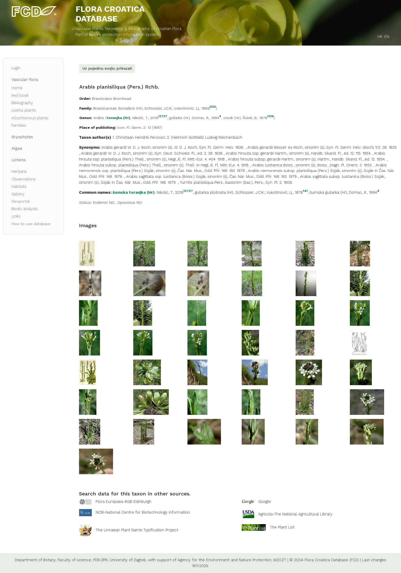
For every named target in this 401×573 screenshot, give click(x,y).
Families (19, 125)
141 (305, 191)
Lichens (19, 160)
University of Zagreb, (128, 560)
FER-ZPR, (100, 560)
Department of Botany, (35, 560)
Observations (24, 179)
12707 (162, 116)
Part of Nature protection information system (117, 34)
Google (264, 501)
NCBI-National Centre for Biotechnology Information (143, 512)
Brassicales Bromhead (111, 98)
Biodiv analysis (25, 209)
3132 (213, 107)
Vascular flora (25, 79)
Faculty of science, (75, 560)
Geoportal (21, 201)
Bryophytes (22, 137)
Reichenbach (230, 137)
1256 (270, 116)
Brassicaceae (105, 108)
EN (386, 36)
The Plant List (282, 527)
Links (16, 216)
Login (16, 68)
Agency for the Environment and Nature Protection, (224, 560)
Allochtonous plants (30, 118)
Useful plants (24, 110)
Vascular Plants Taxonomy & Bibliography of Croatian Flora (128, 28)
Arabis (98, 118)
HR (379, 36)
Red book (20, 95)
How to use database (31, 224)
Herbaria (19, 171)
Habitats (19, 186)
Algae (17, 148)
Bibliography (22, 103)
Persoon (157, 137)
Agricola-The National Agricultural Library (295, 514)
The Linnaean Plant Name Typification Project (137, 530)
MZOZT (279, 560)
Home (17, 88)
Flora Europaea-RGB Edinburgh (123, 501)
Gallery (18, 194)
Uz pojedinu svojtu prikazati (107, 68)
